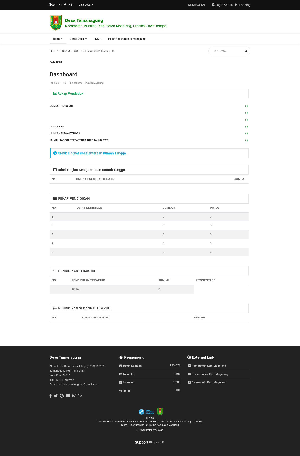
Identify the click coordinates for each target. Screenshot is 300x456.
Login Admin (222, 5)
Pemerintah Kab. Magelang (207, 365)
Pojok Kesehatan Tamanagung (127, 38)
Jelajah (69, 4)
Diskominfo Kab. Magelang (207, 382)
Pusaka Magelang (94, 83)
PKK (96, 38)
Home (56, 38)
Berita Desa (77, 38)
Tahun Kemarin (130, 365)
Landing (242, 5)
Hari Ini (124, 390)
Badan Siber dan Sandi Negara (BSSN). (182, 421)
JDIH (53, 4)
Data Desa (85, 4)
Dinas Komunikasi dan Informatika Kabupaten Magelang (150, 425)
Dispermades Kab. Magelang (208, 374)
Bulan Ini (126, 382)
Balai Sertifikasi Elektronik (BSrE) (140, 421)
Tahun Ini (126, 374)
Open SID (156, 442)
